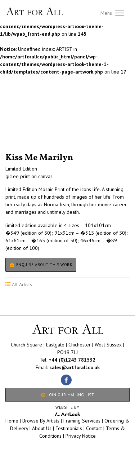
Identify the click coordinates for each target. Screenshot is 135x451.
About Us (41, 428)
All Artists (17, 121)
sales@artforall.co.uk (74, 367)
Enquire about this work (40, 264)
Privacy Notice (81, 436)
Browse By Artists (40, 420)
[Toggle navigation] (112, 13)
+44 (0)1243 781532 (72, 360)
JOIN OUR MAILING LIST (67, 394)
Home (11, 420)
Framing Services (81, 420)
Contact (94, 428)
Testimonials (68, 428)
